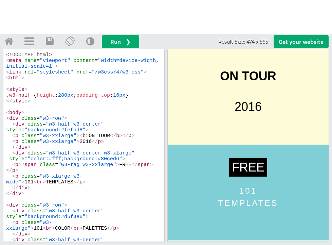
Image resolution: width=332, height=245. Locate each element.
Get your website (301, 42)
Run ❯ (120, 42)
